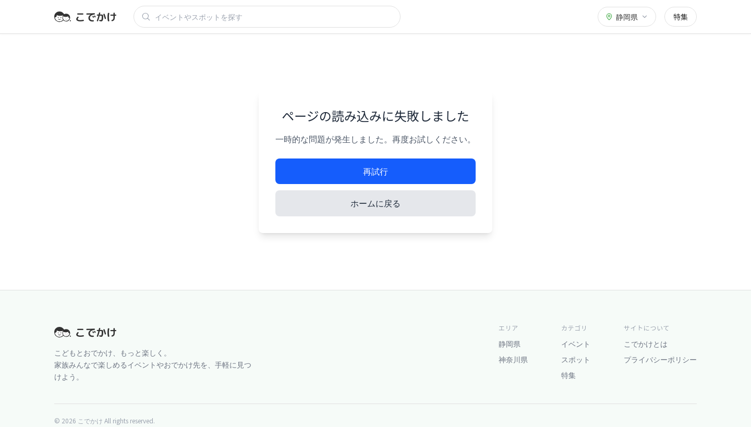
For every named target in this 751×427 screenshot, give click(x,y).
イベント (575, 343)
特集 (680, 16)
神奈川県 (513, 359)
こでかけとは (646, 343)
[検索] (274, 16)
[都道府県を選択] (627, 17)
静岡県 (509, 343)
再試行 (375, 171)
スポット (575, 359)
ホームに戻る (375, 203)
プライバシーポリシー (660, 359)
